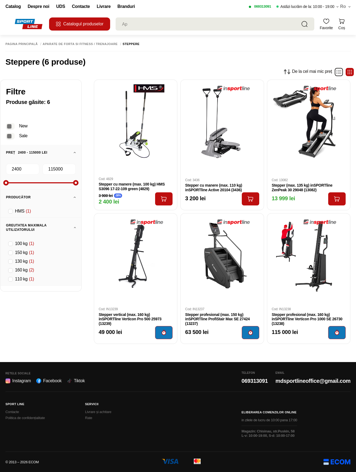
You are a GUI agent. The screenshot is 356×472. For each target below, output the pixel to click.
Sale (23, 135)
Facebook (49, 380)
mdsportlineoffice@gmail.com (313, 381)
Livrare (104, 6)
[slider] (6, 183)
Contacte (81, 6)
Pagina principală (21, 44)
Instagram (18, 380)
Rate (88, 418)
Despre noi (38, 6)
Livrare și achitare (98, 412)
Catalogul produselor (80, 24)
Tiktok (76, 380)
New (23, 126)
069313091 (262, 6)
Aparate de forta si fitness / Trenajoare (80, 44)
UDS (60, 6)
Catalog (13, 6)
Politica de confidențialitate (25, 418)
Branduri (126, 6)
